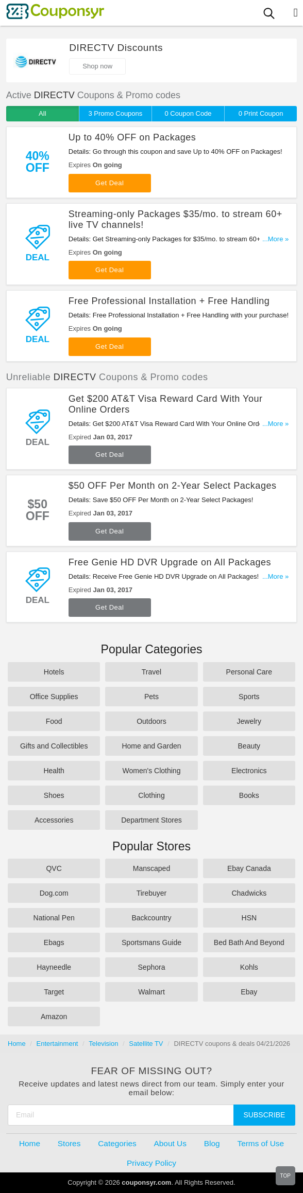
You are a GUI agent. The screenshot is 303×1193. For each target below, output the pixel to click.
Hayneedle (54, 967)
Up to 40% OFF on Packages (132, 137)
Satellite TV (146, 1043)
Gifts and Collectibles (54, 746)
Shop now (97, 66)
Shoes (54, 795)
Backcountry (151, 918)
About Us (170, 1143)
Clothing (151, 795)
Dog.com (54, 893)
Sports (249, 696)
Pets (151, 696)
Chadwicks (248, 893)
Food (54, 721)
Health (53, 771)
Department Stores (151, 820)
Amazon (54, 1016)
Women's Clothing (152, 771)
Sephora (151, 967)
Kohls (249, 967)
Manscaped (151, 868)
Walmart (151, 992)
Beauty (249, 746)
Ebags (54, 942)
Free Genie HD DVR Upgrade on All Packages (170, 562)
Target (54, 992)
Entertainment (57, 1043)
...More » (275, 239)
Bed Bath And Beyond (249, 942)
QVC (53, 868)
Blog (212, 1143)
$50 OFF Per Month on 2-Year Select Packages (173, 485)
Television (103, 1043)
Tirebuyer (152, 893)
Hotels (54, 672)
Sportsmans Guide (151, 942)
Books (249, 795)
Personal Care (249, 672)
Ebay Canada (249, 868)
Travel (151, 672)
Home (17, 1043)
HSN (249, 918)
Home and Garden (151, 746)
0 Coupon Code (188, 113)
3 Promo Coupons (116, 113)
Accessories (54, 820)
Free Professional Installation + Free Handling (169, 301)
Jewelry (249, 721)
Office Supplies (54, 696)
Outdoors (151, 721)
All (42, 113)
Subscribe (264, 1115)
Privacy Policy (151, 1163)
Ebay (249, 992)
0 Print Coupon (261, 113)
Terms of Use (260, 1143)
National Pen (54, 918)
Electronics (248, 771)
